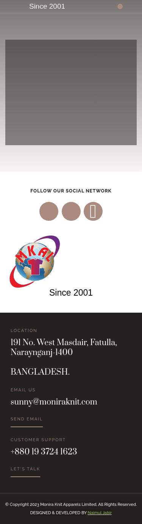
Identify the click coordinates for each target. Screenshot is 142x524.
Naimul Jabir (100, 512)
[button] (120, 6)
